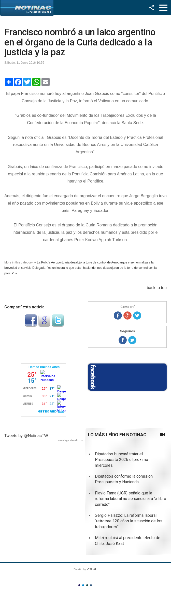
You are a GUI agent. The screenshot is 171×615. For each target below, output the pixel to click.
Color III (87, 585)
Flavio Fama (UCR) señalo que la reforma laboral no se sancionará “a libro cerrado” (130, 499)
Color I (79, 585)
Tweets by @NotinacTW (26, 436)
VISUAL (92, 569)
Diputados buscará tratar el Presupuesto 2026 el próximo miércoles (121, 460)
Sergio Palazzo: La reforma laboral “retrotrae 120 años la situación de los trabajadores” (128, 521)
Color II (83, 585)
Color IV (91, 585)
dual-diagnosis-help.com (70, 440)
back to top (157, 288)
